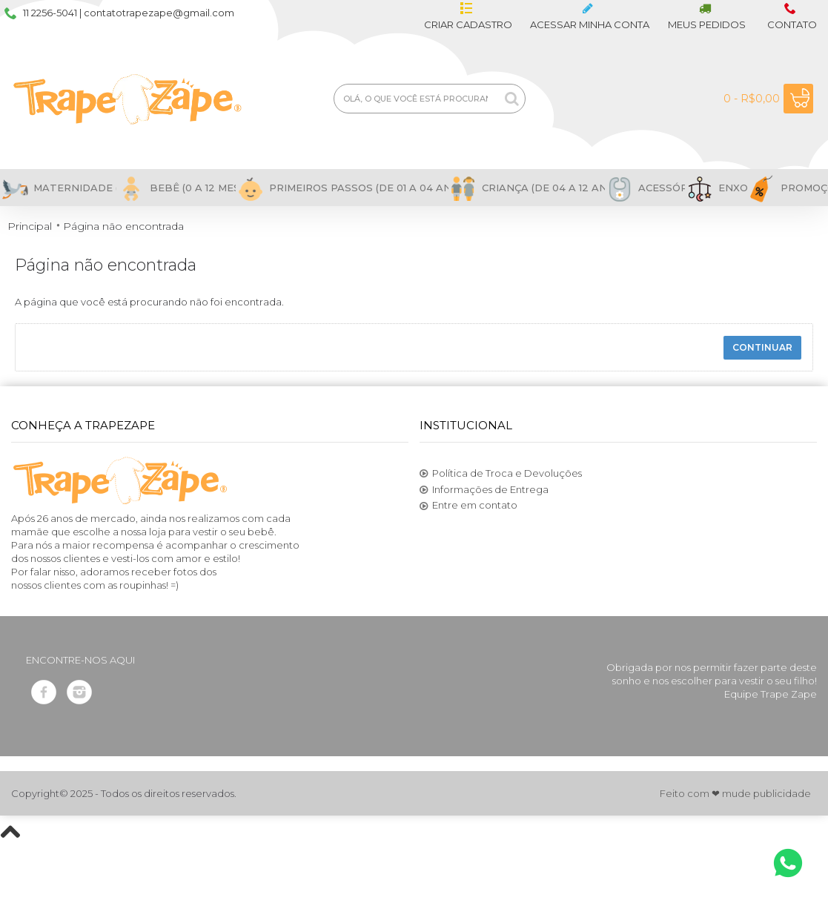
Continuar (762, 347)
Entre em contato (468, 505)
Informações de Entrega (484, 490)
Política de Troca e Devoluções (501, 473)
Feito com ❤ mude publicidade (735, 793)
